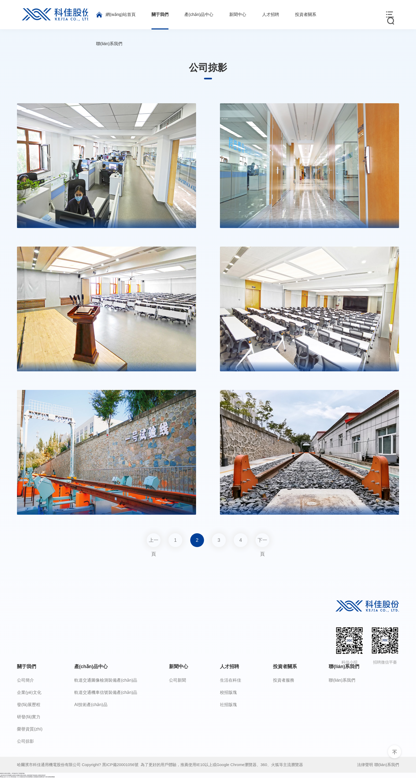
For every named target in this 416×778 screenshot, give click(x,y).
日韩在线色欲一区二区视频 (16, 776)
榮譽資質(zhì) (29, 729)
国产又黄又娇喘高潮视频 (49, 776)
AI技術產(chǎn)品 (90, 704)
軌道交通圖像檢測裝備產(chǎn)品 (105, 680)
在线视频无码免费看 (38, 776)
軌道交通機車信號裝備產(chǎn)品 (105, 692)
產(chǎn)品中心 (91, 666)
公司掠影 (25, 741)
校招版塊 (228, 692)
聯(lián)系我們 (344, 666)
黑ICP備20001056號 (121, 764)
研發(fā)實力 (28, 717)
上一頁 (153, 542)
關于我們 (26, 666)
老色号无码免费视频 (28, 776)
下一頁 (262, 542)
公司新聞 (177, 680)
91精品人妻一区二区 (5, 776)
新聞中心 (178, 666)
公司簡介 (25, 680)
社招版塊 (228, 704)
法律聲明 (365, 764)
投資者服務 (283, 680)
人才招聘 (229, 666)
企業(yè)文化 (29, 692)
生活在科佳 (230, 680)
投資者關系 (285, 666)
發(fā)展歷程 (28, 704)
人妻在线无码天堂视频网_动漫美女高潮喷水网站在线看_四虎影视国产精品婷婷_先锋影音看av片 (23, 775)
